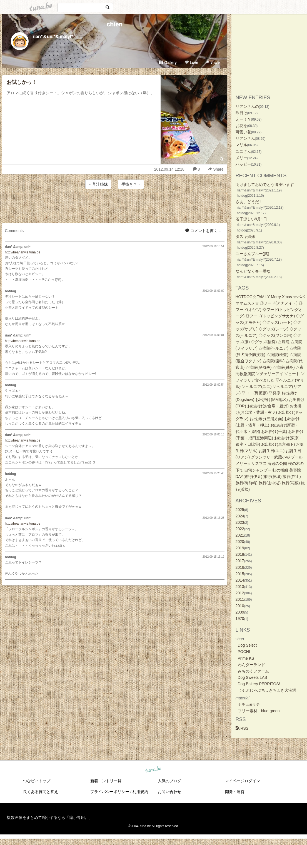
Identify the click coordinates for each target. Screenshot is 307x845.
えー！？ (243, 119)
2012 (240, 593)
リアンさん (245, 138)
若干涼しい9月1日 (251, 219)
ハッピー (243, 164)
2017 (240, 561)
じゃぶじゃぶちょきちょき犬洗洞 (267, 690)
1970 (240, 618)
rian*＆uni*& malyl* (53, 36)
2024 (240, 516)
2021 (240, 535)
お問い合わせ (169, 791)
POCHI (244, 651)
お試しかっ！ (22, 82)
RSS (242, 728)
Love (191, 62)
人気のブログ (169, 781)
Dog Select (247, 645)
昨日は (241, 113)
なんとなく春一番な (253, 271)
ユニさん (243, 151)
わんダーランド (251, 664)
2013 (240, 586)
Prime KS (246, 658)
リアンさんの (247, 106)
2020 (240, 541)
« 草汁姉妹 (98, 184)
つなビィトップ (36, 781)
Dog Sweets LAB (252, 677)
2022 (240, 529)
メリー (241, 158)
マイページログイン (242, 781)
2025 (240, 509)
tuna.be (153, 770)
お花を (241, 125)
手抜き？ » (130, 184)
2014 (240, 580)
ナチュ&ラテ (249, 704)
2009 (240, 612)
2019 (240, 548)
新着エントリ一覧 (105, 781)
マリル (241, 145)
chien (115, 24)
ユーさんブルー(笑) (252, 253)
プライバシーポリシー (109, 791)
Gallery (167, 62)
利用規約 (140, 791)
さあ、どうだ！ (249, 202)
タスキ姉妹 (245, 236)
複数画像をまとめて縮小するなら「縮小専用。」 (50, 817)
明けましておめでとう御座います (265, 184)
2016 (240, 567)
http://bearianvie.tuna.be (23, 252)
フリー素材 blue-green (259, 711)
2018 (240, 554)
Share (213, 62)
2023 (240, 522)
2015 (240, 574)
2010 (240, 606)
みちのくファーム (253, 671)
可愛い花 (243, 132)
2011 (240, 599)
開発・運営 (234, 791)
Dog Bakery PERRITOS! (259, 684)
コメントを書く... (203, 230)
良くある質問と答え (40, 791)
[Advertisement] (114, 205)
